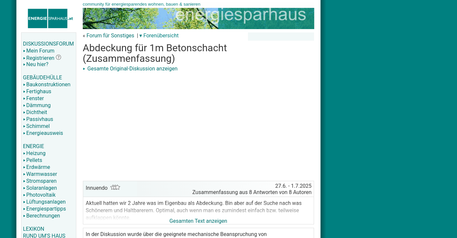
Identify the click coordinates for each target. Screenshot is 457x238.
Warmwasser (40, 174)
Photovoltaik (39, 195)
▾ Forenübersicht (159, 35)
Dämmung (37, 105)
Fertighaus (37, 91)
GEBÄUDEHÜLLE (42, 77)
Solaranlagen (40, 188)
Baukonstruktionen (47, 84)
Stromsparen (40, 181)
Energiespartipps (44, 209)
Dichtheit (35, 112)
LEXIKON (33, 229)
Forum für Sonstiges (110, 35)
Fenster (33, 98)
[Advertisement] (198, 119)
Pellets (32, 160)
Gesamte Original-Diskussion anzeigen (130, 68)
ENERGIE (33, 146)
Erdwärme (36, 167)
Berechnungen (41, 216)
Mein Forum (38, 51)
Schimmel (36, 126)
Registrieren (38, 58)
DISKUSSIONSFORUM (48, 44)
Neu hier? (36, 64)
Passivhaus (38, 119)
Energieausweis (43, 133)
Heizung (34, 153)
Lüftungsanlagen (44, 202)
